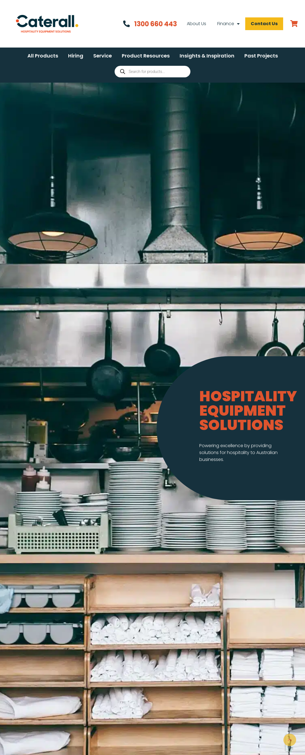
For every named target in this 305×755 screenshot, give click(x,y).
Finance (228, 24)
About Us (196, 23)
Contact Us (264, 23)
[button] (43, 55)
